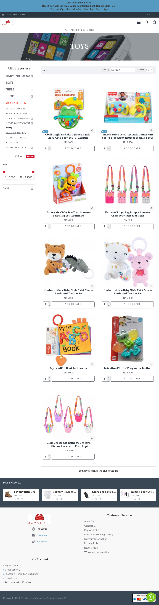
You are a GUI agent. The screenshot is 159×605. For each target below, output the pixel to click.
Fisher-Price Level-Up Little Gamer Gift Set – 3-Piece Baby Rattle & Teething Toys (128, 136)
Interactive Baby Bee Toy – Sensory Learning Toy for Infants (69, 214)
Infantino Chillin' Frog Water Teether (128, 368)
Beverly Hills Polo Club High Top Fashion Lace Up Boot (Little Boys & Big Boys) (26, 492)
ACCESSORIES (78, 30)
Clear (31, 157)
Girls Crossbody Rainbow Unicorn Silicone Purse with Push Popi (69, 444)
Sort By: (106, 70)
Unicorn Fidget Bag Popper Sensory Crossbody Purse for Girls (128, 214)
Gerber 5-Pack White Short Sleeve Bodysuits (65, 492)
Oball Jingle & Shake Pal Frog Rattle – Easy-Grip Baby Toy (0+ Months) (68, 136)
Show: (141, 70)
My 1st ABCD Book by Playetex (68, 368)
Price (6, 165)
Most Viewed (12, 482)
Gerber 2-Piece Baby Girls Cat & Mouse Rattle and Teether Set (68, 292)
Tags (6, 188)
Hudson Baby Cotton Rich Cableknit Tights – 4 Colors (143, 492)
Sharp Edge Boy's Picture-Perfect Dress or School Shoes (104, 492)
